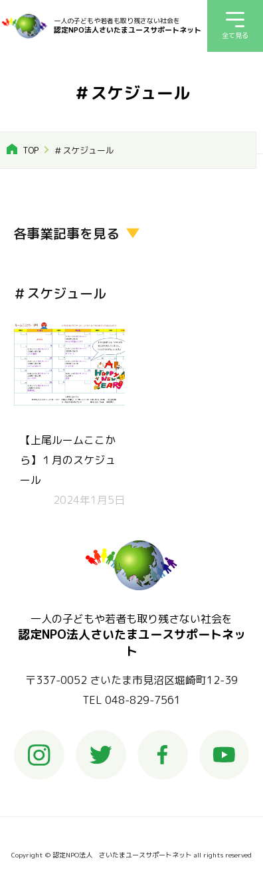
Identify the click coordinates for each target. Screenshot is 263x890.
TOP (31, 150)
